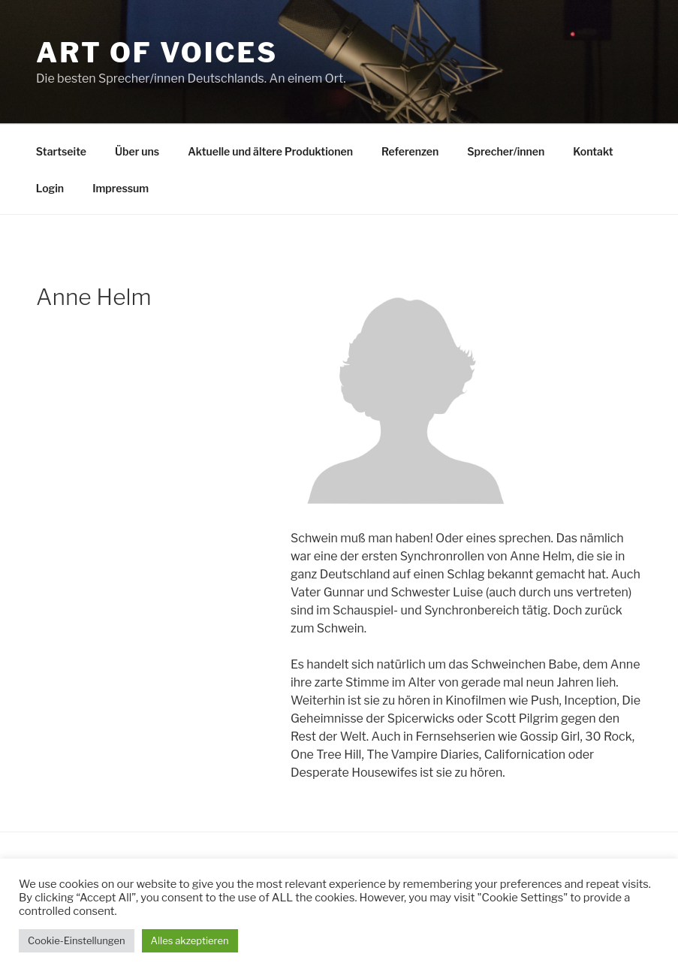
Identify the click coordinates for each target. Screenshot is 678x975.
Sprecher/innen (505, 151)
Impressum (120, 188)
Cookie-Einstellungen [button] (76, 940)
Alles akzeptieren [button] (190, 940)
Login (50, 188)
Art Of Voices (157, 52)
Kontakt (593, 151)
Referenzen (409, 151)
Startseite (61, 151)
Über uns (137, 151)
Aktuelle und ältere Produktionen (270, 151)
